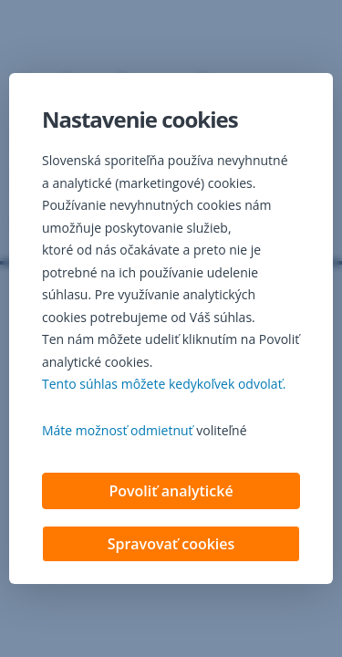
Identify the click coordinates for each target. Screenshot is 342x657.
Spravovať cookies (171, 544)
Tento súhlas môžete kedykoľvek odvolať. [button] (163, 383)
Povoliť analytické (171, 491)
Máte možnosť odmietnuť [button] (117, 430)
